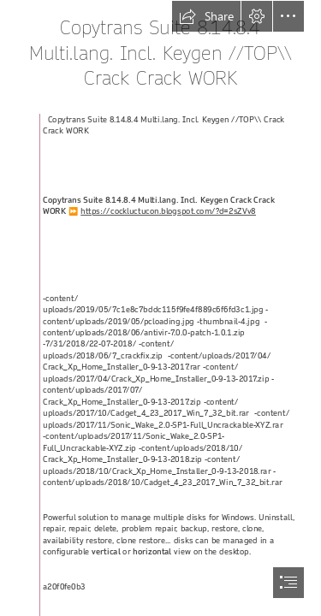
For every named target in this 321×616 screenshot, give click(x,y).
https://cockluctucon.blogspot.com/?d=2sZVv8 (168, 211)
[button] (206, 16)
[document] (160, 308)
